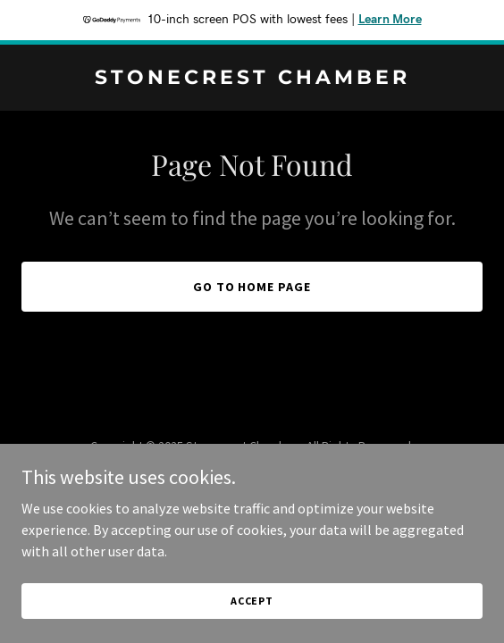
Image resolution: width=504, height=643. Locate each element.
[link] (252, 79)
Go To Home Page (252, 287)
